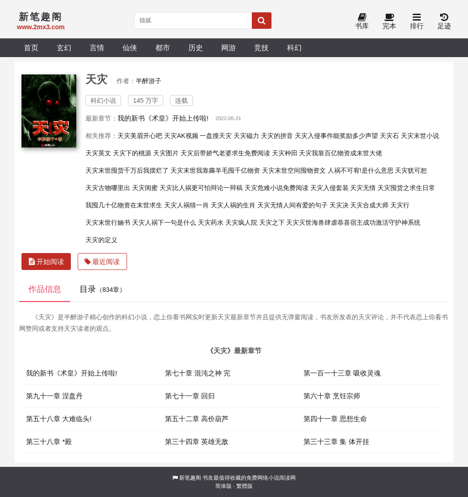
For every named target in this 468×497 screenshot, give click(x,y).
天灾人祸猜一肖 (186, 205)
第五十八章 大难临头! (59, 419)
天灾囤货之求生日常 (406, 187)
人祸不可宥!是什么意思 (361, 170)
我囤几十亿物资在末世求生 (123, 205)
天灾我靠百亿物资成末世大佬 (340, 153)
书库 (362, 22)
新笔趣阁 (190, 478)
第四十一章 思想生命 (335, 419)
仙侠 (129, 47)
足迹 (444, 22)
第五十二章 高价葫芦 (197, 419)
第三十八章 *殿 (49, 441)
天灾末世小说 (420, 135)
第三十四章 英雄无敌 (197, 441)
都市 (162, 47)
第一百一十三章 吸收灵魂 (342, 373)
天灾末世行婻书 (107, 222)
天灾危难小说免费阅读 (276, 187)
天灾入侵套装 (329, 187)
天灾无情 (363, 187)
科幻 (294, 47)
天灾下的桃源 (132, 153)
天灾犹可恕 (411, 170)
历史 (195, 47)
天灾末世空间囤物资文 (294, 170)
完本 (389, 22)
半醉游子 (148, 81)
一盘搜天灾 (216, 135)
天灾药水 (210, 222)
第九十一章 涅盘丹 (54, 396)
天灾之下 (272, 222)
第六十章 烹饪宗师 (331, 396)
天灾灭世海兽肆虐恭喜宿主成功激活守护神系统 (353, 222)
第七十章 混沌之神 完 (198, 373)
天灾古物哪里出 (107, 187)
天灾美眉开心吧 (139, 135)
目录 (103, 289)
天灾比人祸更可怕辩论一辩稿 (201, 187)
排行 (417, 22)
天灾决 (339, 205)
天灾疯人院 (241, 222)
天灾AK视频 (181, 135)
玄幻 (64, 47)
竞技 (261, 47)
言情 (97, 47)
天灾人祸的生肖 (233, 205)
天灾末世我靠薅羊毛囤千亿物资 (215, 170)
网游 (228, 47)
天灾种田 (285, 153)
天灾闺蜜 (145, 187)
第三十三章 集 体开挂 (336, 441)
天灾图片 (166, 153)
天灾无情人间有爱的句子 (292, 205)
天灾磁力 (246, 135)
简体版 (223, 486)
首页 (31, 47)
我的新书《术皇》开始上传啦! (162, 118)
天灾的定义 (101, 239)
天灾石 (389, 135)
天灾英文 (98, 153)
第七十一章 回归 (190, 396)
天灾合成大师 (369, 205)
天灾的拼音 (277, 135)
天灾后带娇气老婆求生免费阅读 (225, 153)
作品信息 (44, 289)
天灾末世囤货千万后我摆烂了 (127, 170)
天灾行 (400, 205)
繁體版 (244, 486)
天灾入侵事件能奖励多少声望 (336, 135)
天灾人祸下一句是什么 (164, 222)
